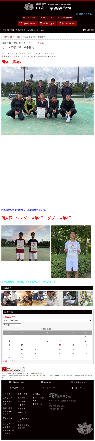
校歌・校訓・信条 (8, 402)
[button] (86, 30)
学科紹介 (21, 401)
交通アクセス (30, 18)
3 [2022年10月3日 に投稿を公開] (22, 341)
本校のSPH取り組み (8, 412)
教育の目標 (22, 394)
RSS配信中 (9, 317)
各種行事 (21, 409)
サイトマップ (48, 18)
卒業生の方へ (67, 23)
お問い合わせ (65, 18)
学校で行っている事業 (8, 425)
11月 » (12, 361)
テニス (41, 43)
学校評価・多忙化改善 (8, 432)
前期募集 (36, 394)
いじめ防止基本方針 (23, 420)
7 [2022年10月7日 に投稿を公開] (72, 341)
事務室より (37, 404)
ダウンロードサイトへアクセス (37, 375)
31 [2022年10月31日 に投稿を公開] (22, 358)
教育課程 (21, 398)
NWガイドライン (23, 413)
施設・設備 (7, 408)
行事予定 (21, 405)
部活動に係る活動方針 (23, 426)
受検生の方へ (28, 23)
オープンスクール (38, 399)
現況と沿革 (7, 398)
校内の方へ (47, 23)
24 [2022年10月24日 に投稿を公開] (22, 353)
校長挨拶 (6, 394)
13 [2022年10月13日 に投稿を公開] (60, 345)
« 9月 (5, 361)
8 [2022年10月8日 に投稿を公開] (85, 341)
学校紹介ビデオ (8, 419)
